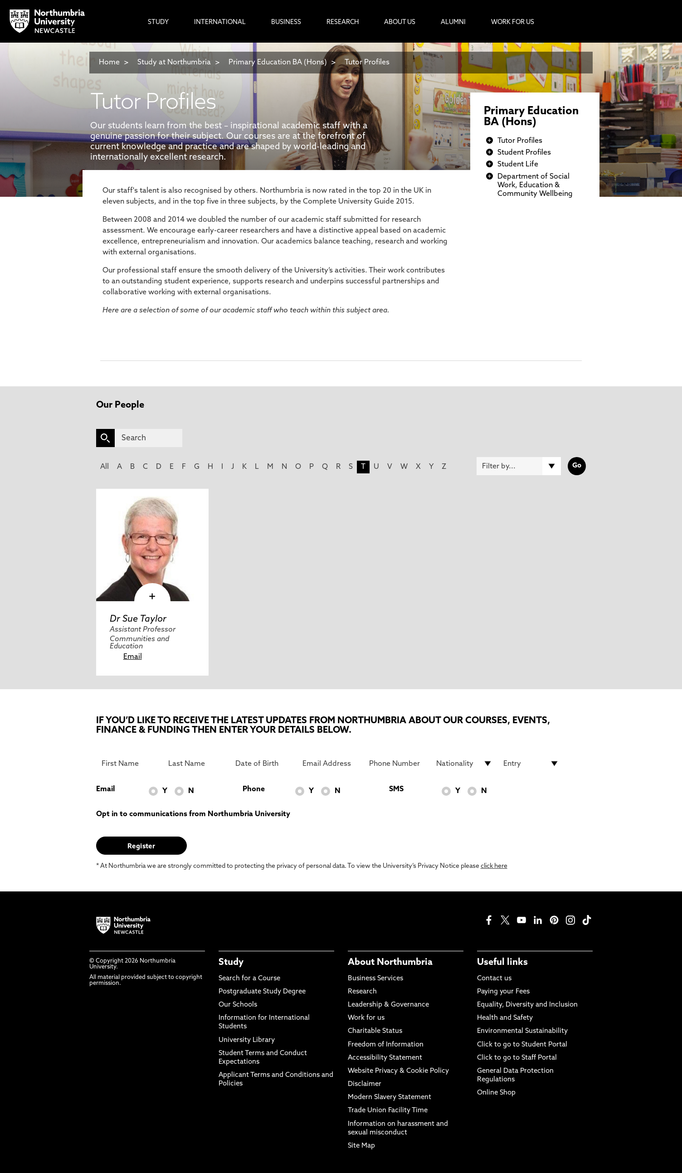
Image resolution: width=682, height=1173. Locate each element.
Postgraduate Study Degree (262, 991)
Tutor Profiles (367, 62)
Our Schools (238, 1005)
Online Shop (496, 1093)
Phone (254, 789)
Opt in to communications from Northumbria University (193, 814)
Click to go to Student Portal (522, 1045)
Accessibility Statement (385, 1058)
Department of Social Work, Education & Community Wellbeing (535, 185)
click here (494, 866)
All (104, 467)
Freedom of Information (386, 1045)
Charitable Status (375, 1031)
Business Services (375, 978)
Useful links (502, 962)
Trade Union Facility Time (388, 1110)
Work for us (366, 1018)
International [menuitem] (220, 22)
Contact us (494, 978)
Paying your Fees (503, 991)
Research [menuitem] (342, 22)
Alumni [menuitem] (453, 22)
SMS (396, 789)
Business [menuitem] (286, 22)
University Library (247, 1040)
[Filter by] (519, 466)
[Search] (148, 438)
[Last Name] (196, 763)
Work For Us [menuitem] (512, 22)
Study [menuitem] (158, 22)
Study (231, 962)
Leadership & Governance (388, 1005)
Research (362, 991)
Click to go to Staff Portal (517, 1058)
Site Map (361, 1146)
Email (132, 657)
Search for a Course (249, 978)
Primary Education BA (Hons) (278, 62)
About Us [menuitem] (399, 22)
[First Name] (129, 763)
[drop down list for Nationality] (464, 763)
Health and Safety (505, 1018)
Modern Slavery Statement (389, 1097)
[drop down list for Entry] (531, 763)
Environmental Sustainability (522, 1031)
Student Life (517, 164)
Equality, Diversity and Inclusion (527, 1005)
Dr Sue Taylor (138, 619)
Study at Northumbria (174, 62)
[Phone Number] (397, 763)
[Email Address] (330, 763)
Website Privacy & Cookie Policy (398, 1071)
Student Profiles (524, 152)
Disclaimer (364, 1084)
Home (109, 62)
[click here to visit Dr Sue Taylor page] (152, 545)
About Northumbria (390, 962)
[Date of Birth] (263, 763)
